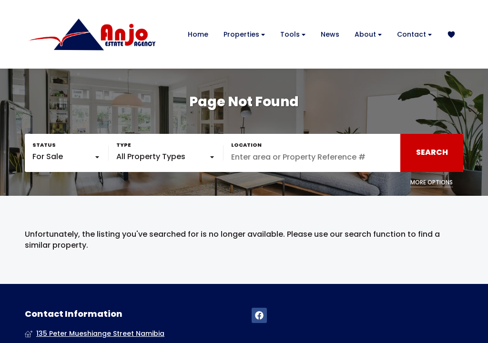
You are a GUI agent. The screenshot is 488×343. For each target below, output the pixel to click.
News (330, 34)
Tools (292, 34)
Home (198, 34)
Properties (244, 34)
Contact (414, 34)
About (368, 34)
